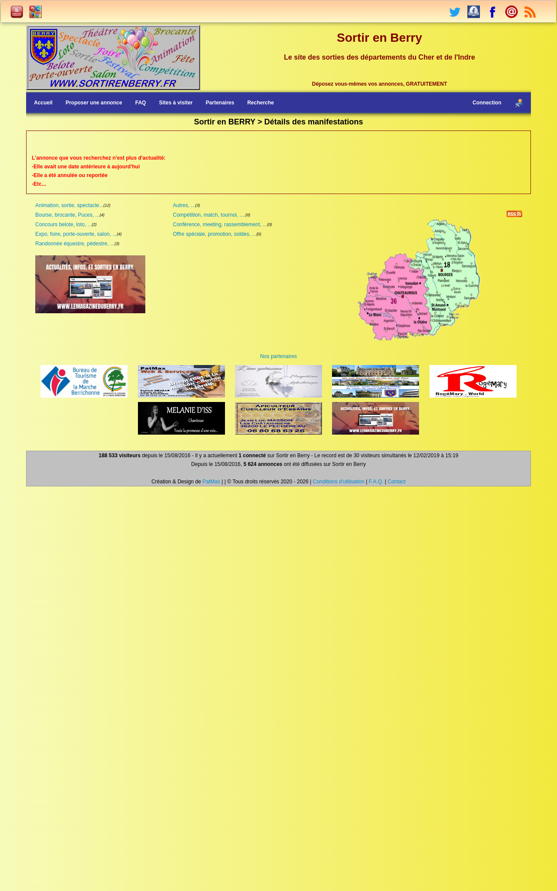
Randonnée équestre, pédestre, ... (74, 244)
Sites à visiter (175, 103)
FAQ (140, 103)
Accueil (43, 103)
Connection (487, 103)
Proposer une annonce (94, 103)
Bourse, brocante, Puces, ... (67, 215)
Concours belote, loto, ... (63, 224)
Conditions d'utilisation (339, 482)
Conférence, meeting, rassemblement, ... (220, 224)
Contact (397, 482)
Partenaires (220, 103)
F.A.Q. (376, 482)
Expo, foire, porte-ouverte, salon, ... (76, 234)
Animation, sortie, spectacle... (69, 205)
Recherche (260, 103)
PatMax (211, 482)
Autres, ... (184, 205)
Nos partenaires (278, 356)
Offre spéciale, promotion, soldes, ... (214, 234)
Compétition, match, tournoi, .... (209, 215)
